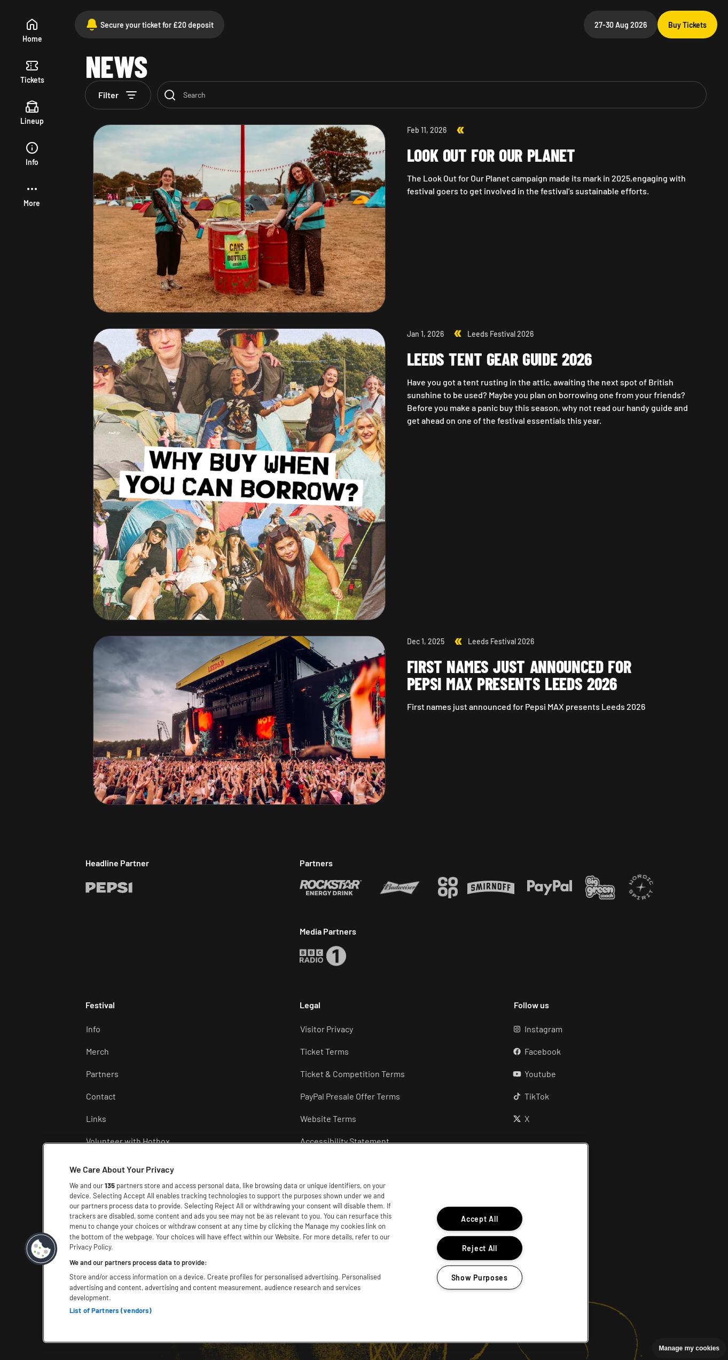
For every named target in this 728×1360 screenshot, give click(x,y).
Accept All (479, 1218)
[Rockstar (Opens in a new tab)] (108, 888)
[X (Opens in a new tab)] (606, 1119)
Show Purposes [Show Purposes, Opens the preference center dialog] (479, 1277)
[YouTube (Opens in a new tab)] (606, 1074)
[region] (316, 1243)
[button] (32, 195)
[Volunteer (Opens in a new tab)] (177, 1141)
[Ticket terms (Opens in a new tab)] (391, 1051)
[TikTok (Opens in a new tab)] (606, 1096)
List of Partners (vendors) (110, 1310)
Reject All (479, 1248)
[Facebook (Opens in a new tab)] (606, 1051)
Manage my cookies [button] (689, 1348)
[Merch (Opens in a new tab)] (177, 1051)
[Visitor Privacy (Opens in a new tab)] (391, 1029)
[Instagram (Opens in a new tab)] (606, 1029)
